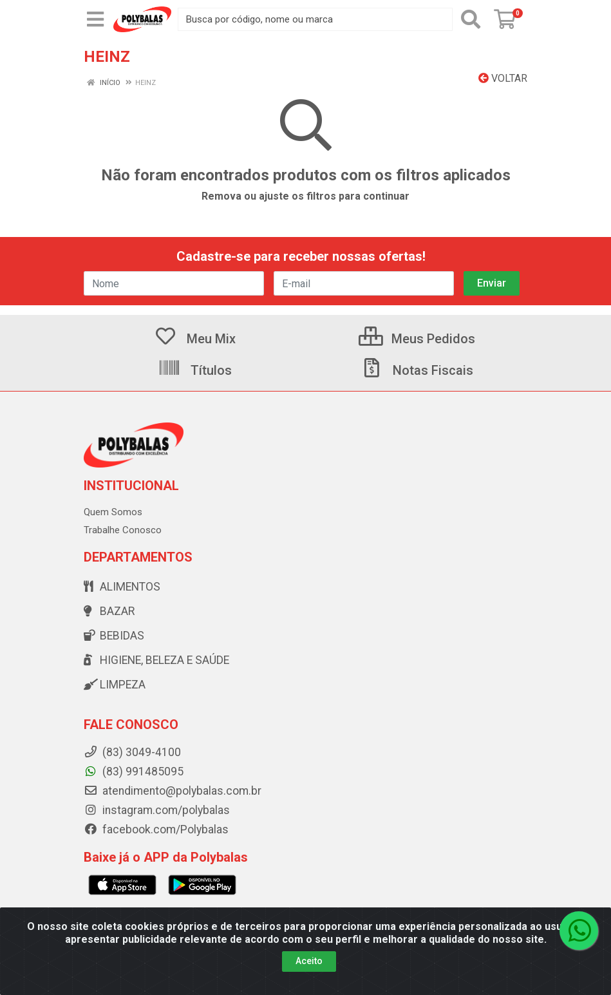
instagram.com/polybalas (157, 810)
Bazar (109, 611)
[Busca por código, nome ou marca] (315, 19)
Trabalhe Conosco (123, 530)
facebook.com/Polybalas (156, 829)
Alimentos (122, 586)
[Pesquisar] (470, 19)
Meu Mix (195, 338)
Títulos (195, 370)
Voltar (502, 78)
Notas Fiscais (416, 370)
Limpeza (115, 684)
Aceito (309, 961)
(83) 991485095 (133, 771)
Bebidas (114, 635)
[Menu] (95, 19)
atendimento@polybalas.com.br (172, 790)
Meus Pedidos (417, 338)
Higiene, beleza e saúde (156, 660)
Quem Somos (113, 512)
